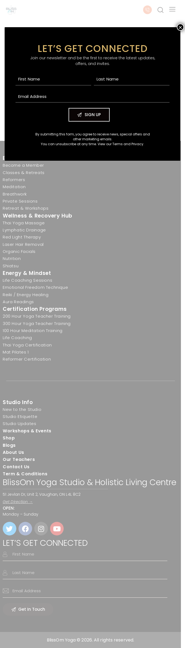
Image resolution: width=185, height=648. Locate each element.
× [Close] (180, 27)
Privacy (137, 144)
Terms (117, 144)
